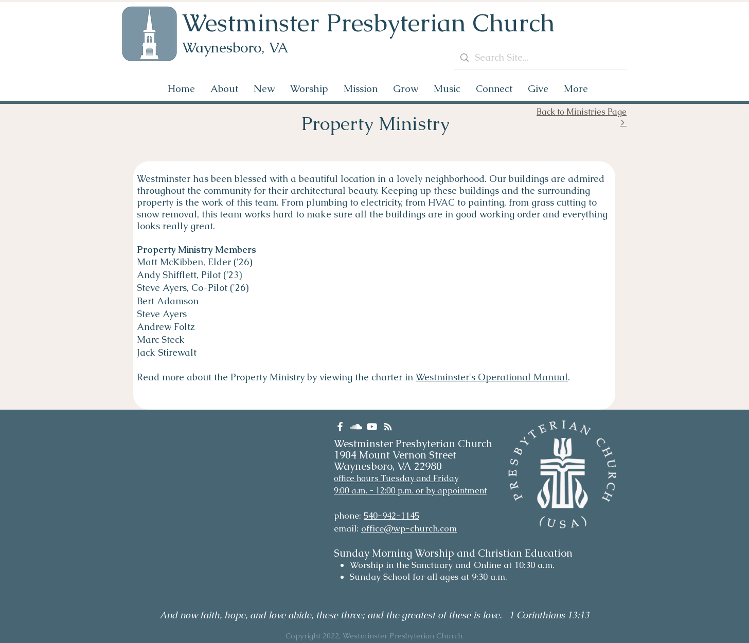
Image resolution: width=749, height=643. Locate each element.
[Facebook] (340, 426)
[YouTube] (372, 426)
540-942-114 (389, 515)
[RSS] (388, 426)
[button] (224, 88)
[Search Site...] (540, 57)
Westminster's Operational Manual (492, 377)
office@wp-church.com (409, 528)
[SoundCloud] (356, 426)
